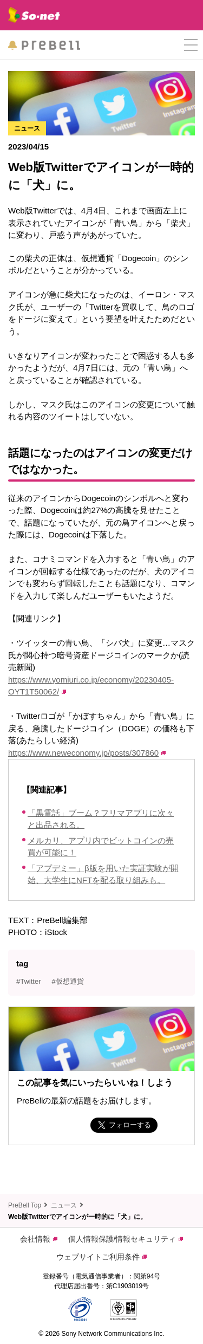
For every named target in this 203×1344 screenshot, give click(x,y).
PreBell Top (24, 1205)
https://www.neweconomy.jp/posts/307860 (87, 752)
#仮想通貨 (68, 981)
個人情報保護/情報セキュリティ (126, 1239)
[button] (191, 45)
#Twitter (28, 981)
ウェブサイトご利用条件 (101, 1256)
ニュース (64, 1205)
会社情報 (38, 1239)
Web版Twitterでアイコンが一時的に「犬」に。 (77, 1216)
